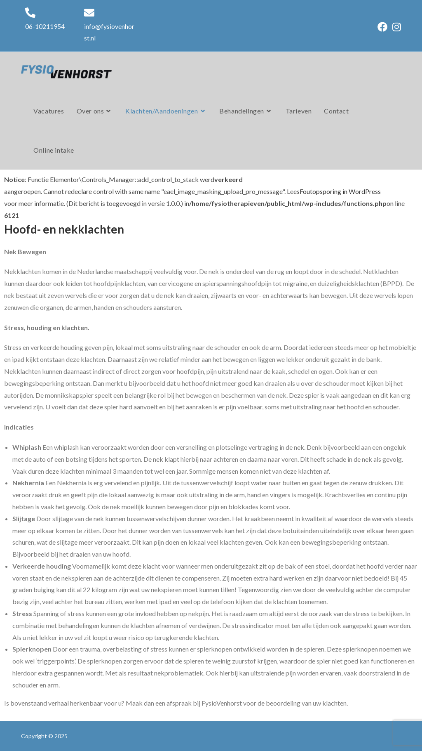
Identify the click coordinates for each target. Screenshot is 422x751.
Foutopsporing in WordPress (340, 191)
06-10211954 (45, 26)
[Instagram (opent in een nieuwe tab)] (395, 27)
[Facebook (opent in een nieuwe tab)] (382, 27)
